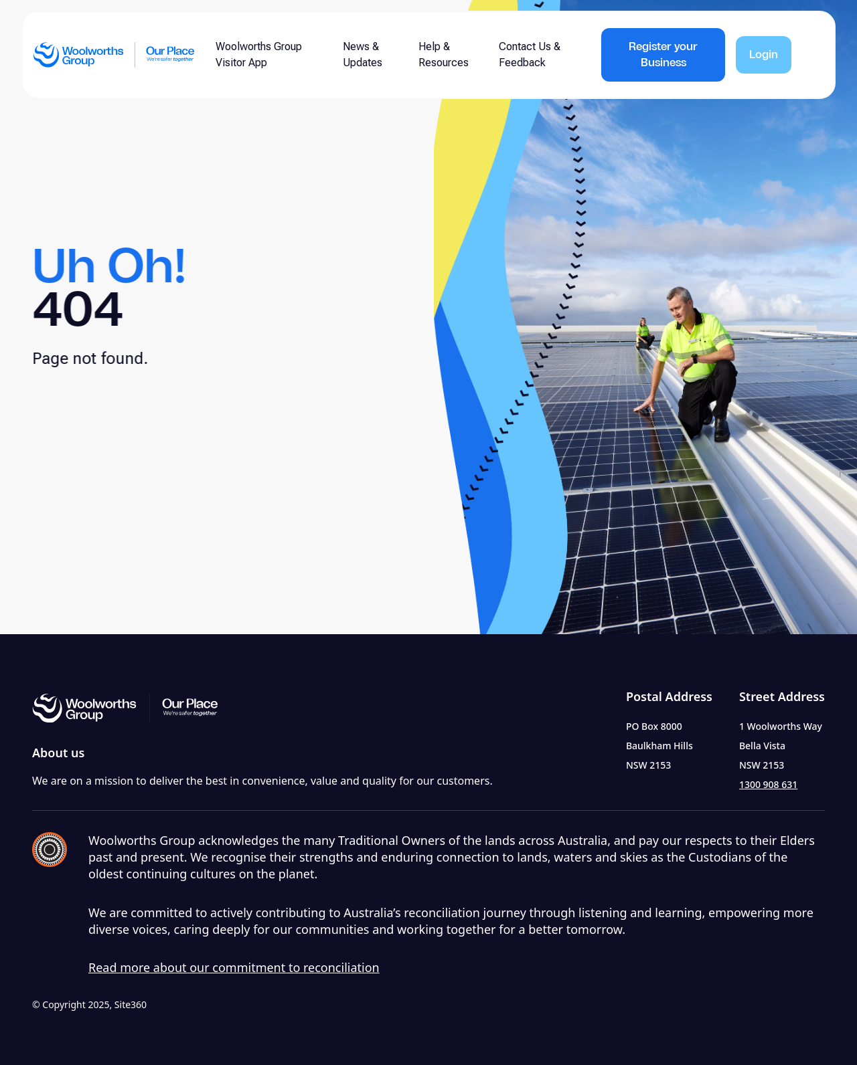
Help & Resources (443, 54)
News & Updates (362, 54)
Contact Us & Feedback (529, 54)
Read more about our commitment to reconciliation (234, 967)
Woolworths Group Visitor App (259, 54)
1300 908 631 (768, 784)
